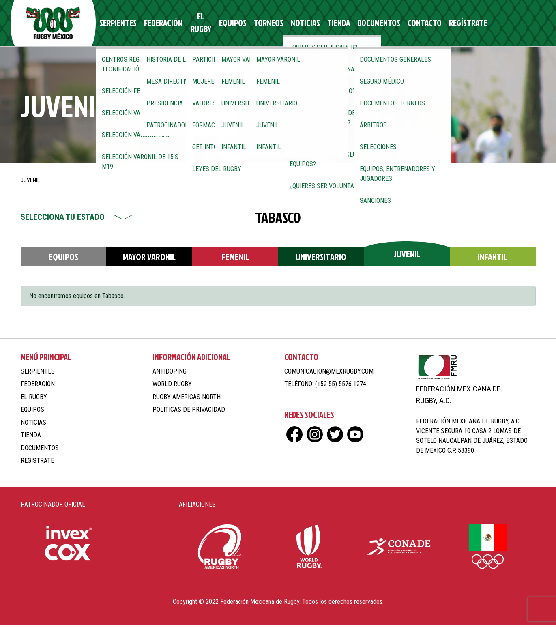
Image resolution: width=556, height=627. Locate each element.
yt (525, 24)
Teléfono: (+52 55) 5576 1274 (325, 385)
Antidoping (169, 373)
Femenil (235, 258)
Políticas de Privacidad (188, 411)
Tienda (329, 24)
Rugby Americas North (186, 398)
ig (496, 24)
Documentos (365, 24)
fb (482, 24)
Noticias (299, 24)
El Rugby (202, 24)
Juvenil (406, 255)
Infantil (492, 258)
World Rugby (172, 385)
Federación (165, 24)
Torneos (266, 24)
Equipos (235, 24)
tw (510, 24)
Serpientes (124, 24)
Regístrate (446, 24)
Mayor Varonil (149, 258)
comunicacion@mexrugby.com (329, 373)
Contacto (406, 24)
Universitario (321, 258)
